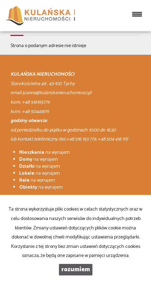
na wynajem (44, 153)
